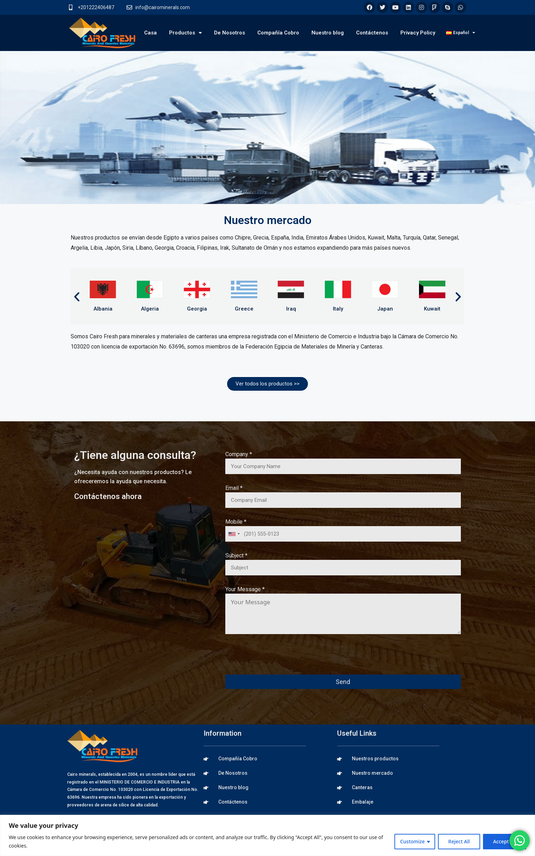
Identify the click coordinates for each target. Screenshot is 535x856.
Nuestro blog (327, 33)
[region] (267, 835)
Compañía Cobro (278, 33)
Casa (150, 33)
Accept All (504, 841)
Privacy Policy (417, 33)
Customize (412, 841)
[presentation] (278, 659)
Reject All (459, 841)
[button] (77, 296)
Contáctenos (372, 33)
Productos (185, 33)
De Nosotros (229, 33)
